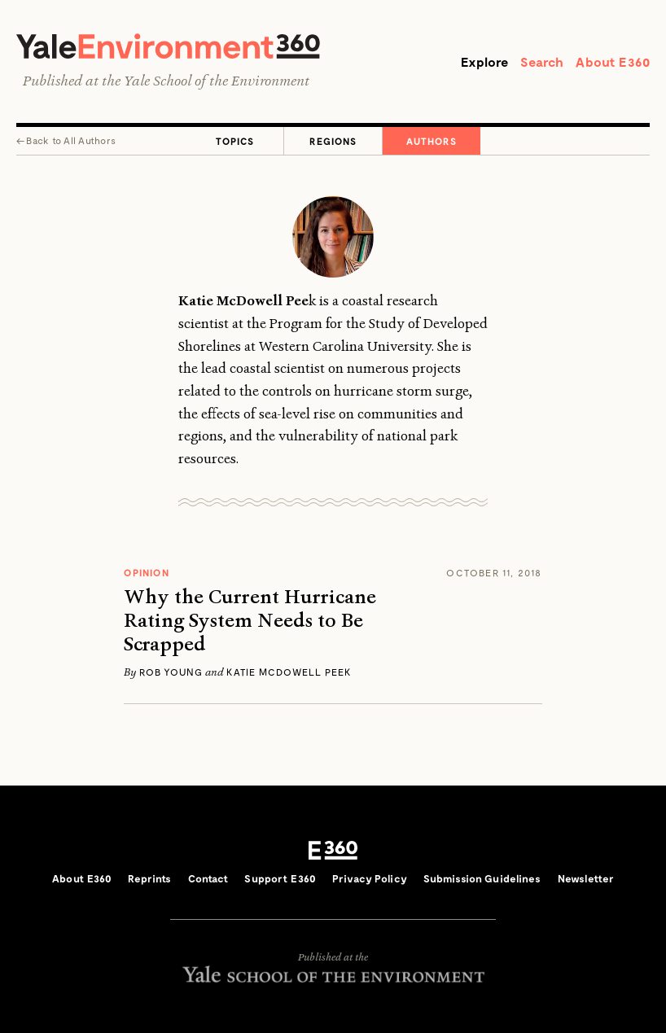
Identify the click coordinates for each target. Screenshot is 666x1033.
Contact (208, 878)
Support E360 (280, 878)
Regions (333, 141)
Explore (484, 61)
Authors (431, 141)
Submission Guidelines (482, 878)
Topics (235, 141)
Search (541, 61)
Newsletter (586, 878)
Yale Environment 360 (168, 46)
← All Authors (66, 140)
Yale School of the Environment (216, 81)
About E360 (613, 61)
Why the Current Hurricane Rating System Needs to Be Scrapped (250, 620)
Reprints (149, 878)
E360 (333, 850)
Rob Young (171, 671)
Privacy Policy (369, 878)
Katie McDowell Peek (289, 671)
